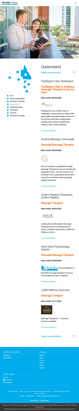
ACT (10, 96)
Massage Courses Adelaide (62, 405)
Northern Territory (16, 101)
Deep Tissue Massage (23, 409)
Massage (6, 355)
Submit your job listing (50, 73)
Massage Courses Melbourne (11, 405)
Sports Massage (36, 409)
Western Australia (16, 116)
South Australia (14, 107)
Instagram (7, 382)
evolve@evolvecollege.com (50, 396)
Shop (41, 365)
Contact (42, 368)
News (42, 363)
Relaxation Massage (10, 409)
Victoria (11, 113)
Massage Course (70, 409)
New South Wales (16, 98)
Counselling (7, 358)
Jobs (41, 358)
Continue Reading (48, 130)
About (42, 355)
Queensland (13, 104)
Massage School (59, 409)
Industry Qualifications (11, 352)
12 (25, 82)
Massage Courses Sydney (28, 405)
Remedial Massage (47, 409)
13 (25, 87)
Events (42, 360)
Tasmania (12, 110)
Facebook (7, 380)
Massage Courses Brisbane (45, 405)
